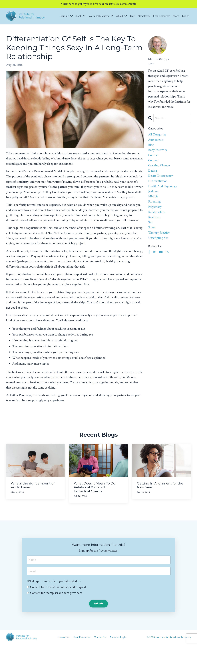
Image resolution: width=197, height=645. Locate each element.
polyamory (154, 207)
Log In (185, 16)
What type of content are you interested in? (54, 581)
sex (150, 222)
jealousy (153, 191)
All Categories (157, 134)
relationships (156, 212)
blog (151, 145)
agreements (155, 139)
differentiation (157, 181)
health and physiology (162, 186)
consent (153, 160)
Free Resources (161, 16)
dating (152, 171)
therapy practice (159, 232)
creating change (159, 165)
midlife (153, 196)
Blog (132, 16)
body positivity (157, 150)
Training (66, 16)
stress (151, 227)
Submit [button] (98, 603)
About (121, 16)
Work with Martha (100, 16)
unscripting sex (158, 238)
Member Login (118, 637)
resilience (154, 217)
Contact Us (100, 637)
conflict (153, 155)
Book (80, 16)
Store (176, 16)
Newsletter (144, 16)
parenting (154, 201)
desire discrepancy (160, 176)
